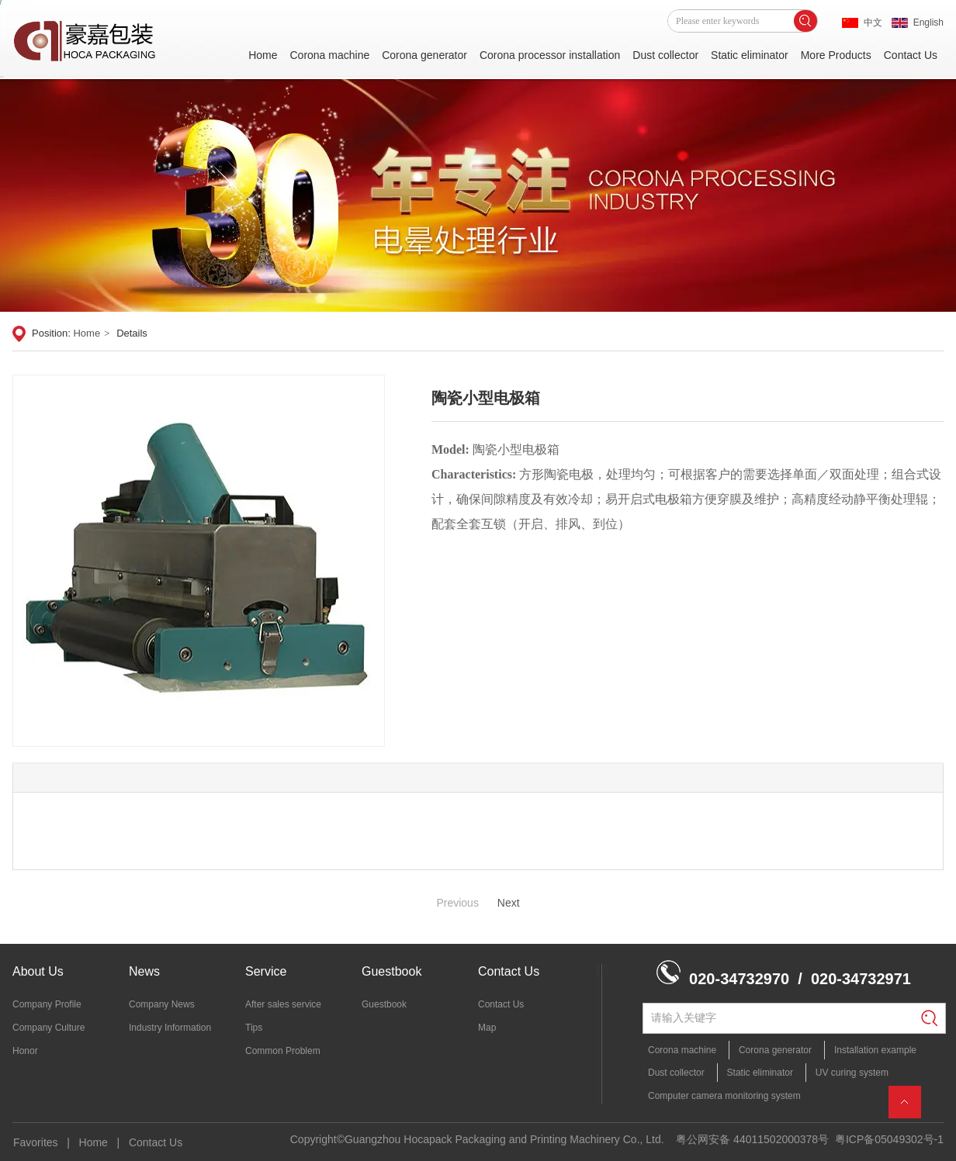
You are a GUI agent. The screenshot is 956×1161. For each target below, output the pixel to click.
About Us (38, 971)
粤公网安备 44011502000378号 (752, 1139)
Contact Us (910, 55)
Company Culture (48, 1027)
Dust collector (665, 55)
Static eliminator (749, 55)
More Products (836, 55)
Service (265, 971)
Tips (253, 1027)
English (928, 22)
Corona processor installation (550, 55)
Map (487, 1027)
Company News (162, 1004)
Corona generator (424, 55)
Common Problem (282, 1050)
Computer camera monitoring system (724, 1095)
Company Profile (46, 1004)
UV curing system (852, 1072)
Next (508, 903)
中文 (873, 22)
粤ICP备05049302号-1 (889, 1139)
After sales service (283, 1004)
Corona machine (329, 55)
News (144, 971)
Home (262, 55)
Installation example (875, 1050)
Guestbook (391, 971)
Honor (25, 1050)
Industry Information (170, 1027)
